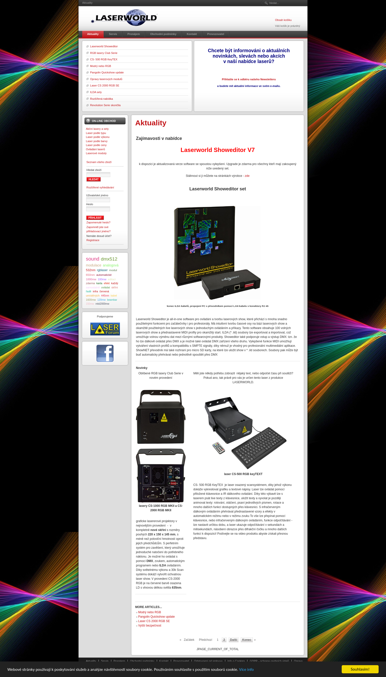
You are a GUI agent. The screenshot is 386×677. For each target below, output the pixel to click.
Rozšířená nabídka (101, 98)
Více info (246, 669)
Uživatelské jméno (97, 195)
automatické (104, 274)
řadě (88, 291)
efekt (107, 283)
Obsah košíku (283, 19)
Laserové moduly (96, 153)
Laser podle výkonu (98, 136)
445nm (105, 295)
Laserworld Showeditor (104, 46)
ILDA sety (96, 92)
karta (99, 283)
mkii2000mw (102, 303)
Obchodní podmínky (142, 661)
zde (247, 176)
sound (92, 259)
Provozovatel (181, 661)
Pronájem (119, 661)
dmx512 (109, 259)
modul (113, 270)
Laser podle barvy (97, 141)
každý (114, 283)
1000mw (91, 279)
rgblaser (102, 270)
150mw (90, 303)
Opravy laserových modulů (106, 79)
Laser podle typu (96, 133)
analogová (111, 265)
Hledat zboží (93, 169)
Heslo (89, 204)
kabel (114, 295)
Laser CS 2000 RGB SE (104, 85)
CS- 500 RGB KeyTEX (103, 59)
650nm (90, 274)
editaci (111, 279)
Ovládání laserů (95, 149)
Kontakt (163, 661)
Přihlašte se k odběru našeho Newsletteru (249, 79)
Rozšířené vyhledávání (100, 187)
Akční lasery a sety (97, 128)
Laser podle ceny (96, 145)
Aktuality (91, 661)
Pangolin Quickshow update (107, 72)
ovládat (105, 287)
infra (95, 291)
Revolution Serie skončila (105, 105)
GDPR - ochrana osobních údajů (269, 661)
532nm (91, 270)
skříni (115, 287)
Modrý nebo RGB (100, 66)
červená (104, 291)
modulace (93, 265)
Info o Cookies (236, 661)
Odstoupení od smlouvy (208, 661)
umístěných (93, 295)
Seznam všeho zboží (99, 162)
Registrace (92, 240)
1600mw (91, 299)
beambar (112, 299)
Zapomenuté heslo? (98, 222)
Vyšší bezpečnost (149, 625)
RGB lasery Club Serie (103, 52)
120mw (101, 299)
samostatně (93, 287)
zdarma (90, 283)
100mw (102, 279)
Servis (105, 661)
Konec (246, 640)
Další (233, 640)
